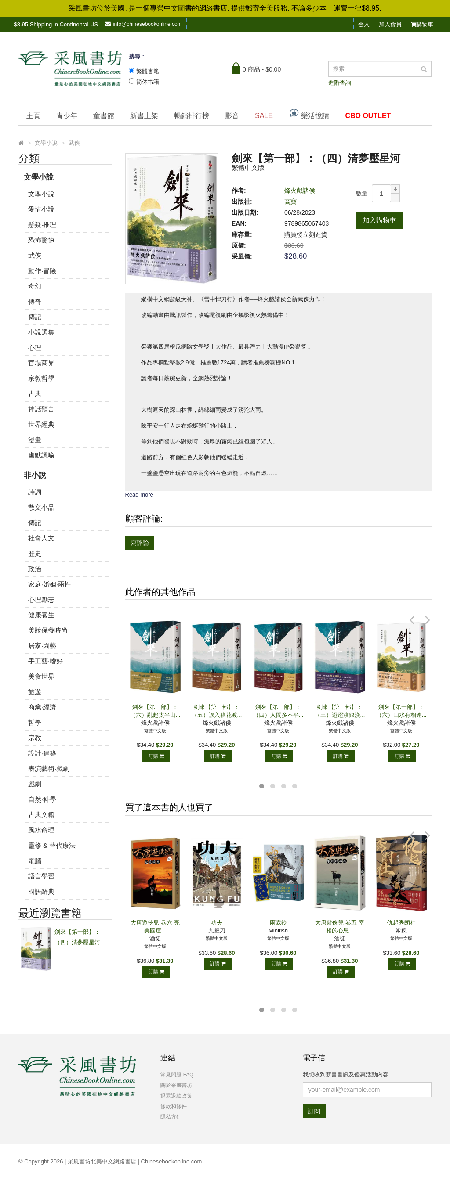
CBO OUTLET (368, 115)
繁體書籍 (147, 71)
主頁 (33, 115)
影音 (232, 115)
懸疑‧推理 (42, 224)
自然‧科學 (42, 799)
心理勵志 (41, 599)
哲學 (34, 722)
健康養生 (41, 615)
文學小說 (39, 177)
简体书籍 (147, 82)
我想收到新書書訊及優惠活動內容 (345, 1074)
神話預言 (41, 409)
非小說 (35, 475)
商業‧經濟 (42, 707)
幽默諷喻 (41, 455)
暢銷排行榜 (191, 115)
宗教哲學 (41, 378)
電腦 (34, 860)
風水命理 (41, 830)
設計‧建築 (42, 753)
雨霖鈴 (278, 922)
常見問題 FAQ (176, 1075)
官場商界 (41, 363)
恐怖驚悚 (41, 240)
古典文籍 (41, 814)
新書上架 (144, 115)
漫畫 (34, 439)
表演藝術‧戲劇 (48, 768)
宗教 (34, 737)
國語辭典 (41, 891)
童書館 (103, 115)
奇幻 (34, 286)
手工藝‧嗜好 (45, 661)
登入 (364, 24)
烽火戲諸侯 (299, 190)
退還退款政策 (176, 1096)
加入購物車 (379, 220)
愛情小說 (41, 209)
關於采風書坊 (176, 1085)
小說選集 (41, 332)
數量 (361, 193)
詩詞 (34, 492)
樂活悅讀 (309, 113)
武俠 (34, 255)
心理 (34, 347)
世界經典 (41, 424)
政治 (34, 568)
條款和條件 (173, 1106)
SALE (264, 115)
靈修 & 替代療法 (52, 845)
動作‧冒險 (42, 270)
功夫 (216, 922)
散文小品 (41, 507)
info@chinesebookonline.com (143, 24)
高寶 (290, 201)
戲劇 (34, 784)
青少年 (66, 115)
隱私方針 (170, 1117)
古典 (34, 393)
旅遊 (34, 691)
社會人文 (41, 538)
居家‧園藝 (42, 645)
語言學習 (41, 876)
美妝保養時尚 (48, 630)
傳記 (34, 316)
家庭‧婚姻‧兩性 (49, 584)
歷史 (34, 553)
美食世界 (41, 676)
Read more (139, 494)
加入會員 (390, 24)
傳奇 (34, 301)
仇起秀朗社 (401, 922)
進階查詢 (339, 82)
